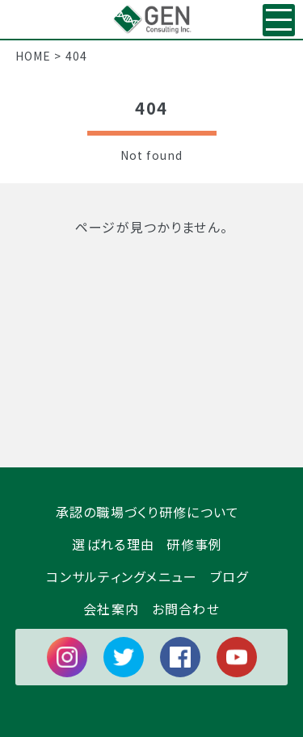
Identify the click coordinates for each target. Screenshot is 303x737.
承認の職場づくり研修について (148, 511)
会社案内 (111, 608)
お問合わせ (186, 608)
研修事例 (194, 543)
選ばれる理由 (113, 543)
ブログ (229, 575)
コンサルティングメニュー (121, 575)
